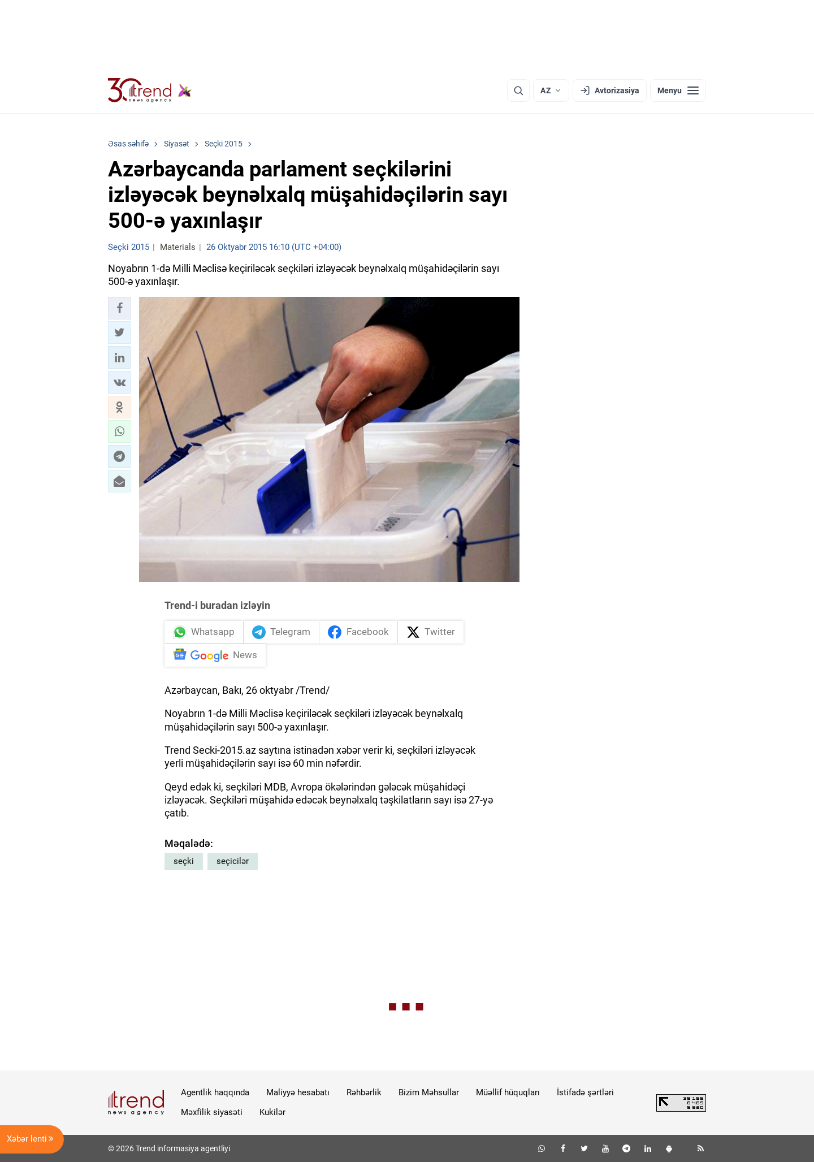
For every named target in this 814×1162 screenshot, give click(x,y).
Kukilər (272, 1112)
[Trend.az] (150, 90)
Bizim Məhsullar (429, 1092)
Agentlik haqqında (215, 1092)
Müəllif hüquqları (508, 1092)
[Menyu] (678, 90)
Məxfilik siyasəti (212, 1112)
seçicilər (233, 861)
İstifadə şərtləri (585, 1092)
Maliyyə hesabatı (298, 1092)
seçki (184, 861)
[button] (119, 308)
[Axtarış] (518, 90)
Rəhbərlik (364, 1092)
